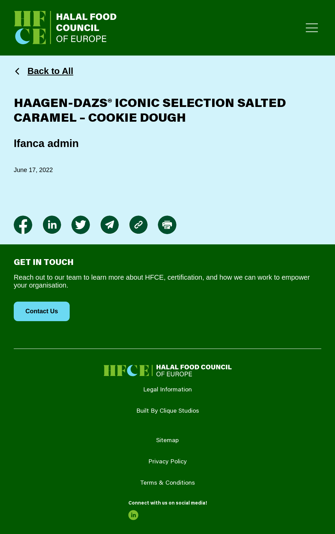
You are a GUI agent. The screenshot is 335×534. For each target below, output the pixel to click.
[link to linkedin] (52, 225)
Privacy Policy (167, 462)
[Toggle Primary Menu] (311, 28)
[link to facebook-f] (23, 225)
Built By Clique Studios (167, 411)
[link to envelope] (109, 225)
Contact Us (41, 311)
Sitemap (167, 441)
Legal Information (167, 390)
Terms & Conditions (167, 483)
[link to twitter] (80, 225)
